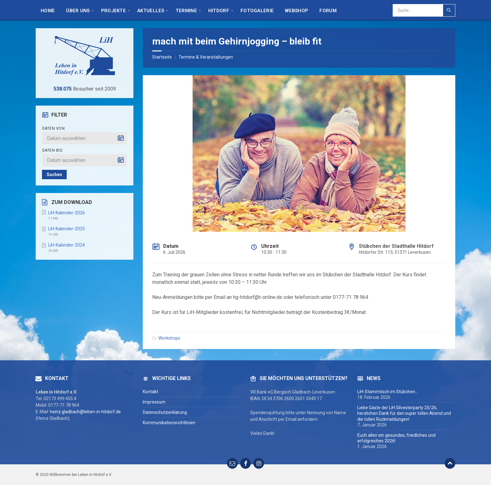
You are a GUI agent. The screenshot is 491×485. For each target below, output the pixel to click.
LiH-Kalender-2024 (66, 245)
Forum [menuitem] (328, 10)
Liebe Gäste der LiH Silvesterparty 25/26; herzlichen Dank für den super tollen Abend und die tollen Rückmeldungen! (404, 413)
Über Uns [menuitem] (78, 10)
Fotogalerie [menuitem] (257, 10)
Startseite (162, 57)
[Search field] (424, 10)
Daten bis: (52, 150)
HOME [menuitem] (48, 10)
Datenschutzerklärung (165, 412)
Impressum (154, 401)
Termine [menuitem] (186, 10)
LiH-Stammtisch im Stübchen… (387, 391)
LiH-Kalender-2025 (66, 228)
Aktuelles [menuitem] (150, 10)
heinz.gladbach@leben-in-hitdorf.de (85, 411)
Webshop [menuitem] (296, 10)
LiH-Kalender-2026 (66, 212)
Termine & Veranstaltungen (205, 57)
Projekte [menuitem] (113, 10)
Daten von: (54, 128)
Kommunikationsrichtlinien (169, 422)
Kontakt (150, 391)
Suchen (54, 174)
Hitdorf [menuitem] (218, 10)
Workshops (169, 338)
